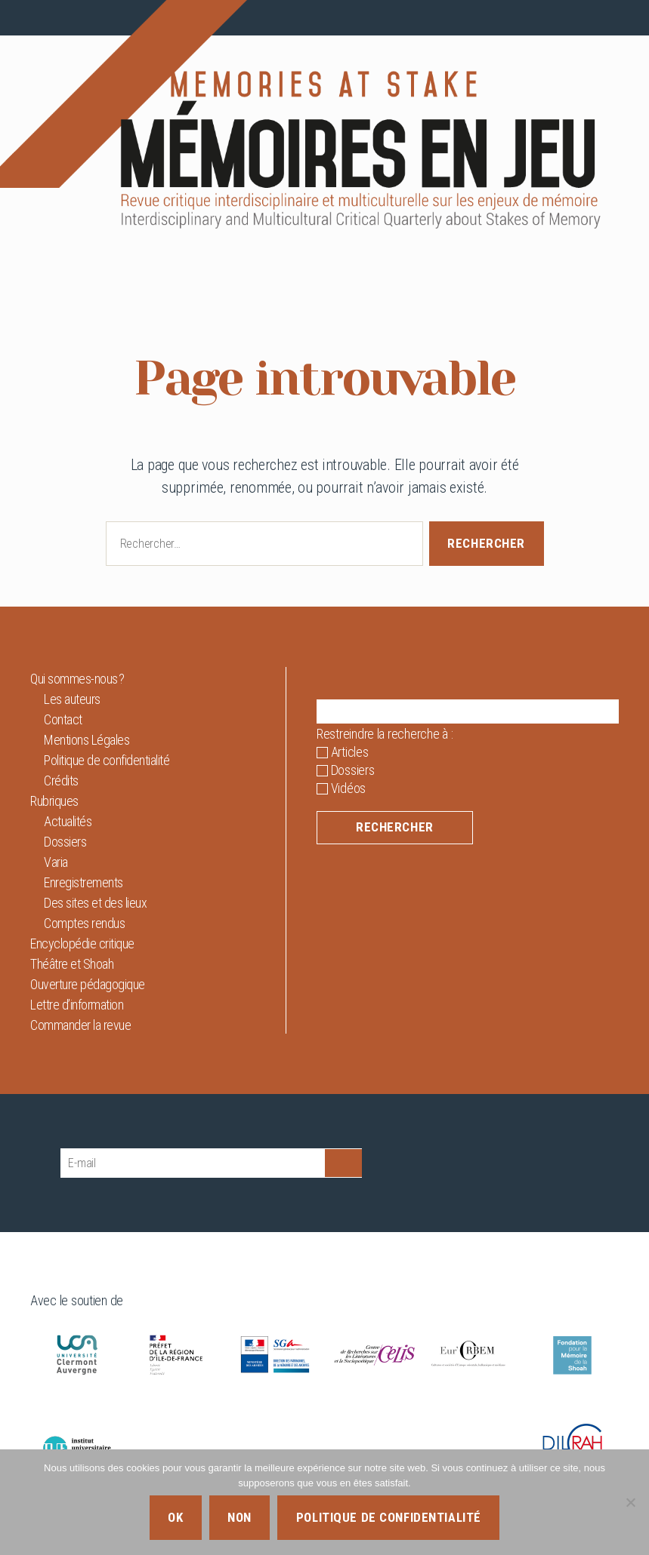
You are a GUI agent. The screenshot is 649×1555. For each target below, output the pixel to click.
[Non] (630, 1502)
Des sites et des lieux (95, 903)
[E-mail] (192, 1163)
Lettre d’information (76, 1005)
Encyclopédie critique (82, 943)
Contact (63, 719)
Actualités (67, 821)
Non (239, 1517)
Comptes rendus (84, 923)
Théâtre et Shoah (71, 964)
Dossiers (65, 842)
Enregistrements (83, 882)
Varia (56, 862)
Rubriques (54, 801)
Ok (175, 1517)
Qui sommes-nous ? (77, 679)
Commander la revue (80, 1025)
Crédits (61, 780)
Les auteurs (72, 699)
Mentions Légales (86, 740)
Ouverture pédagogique (87, 984)
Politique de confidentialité (106, 760)
